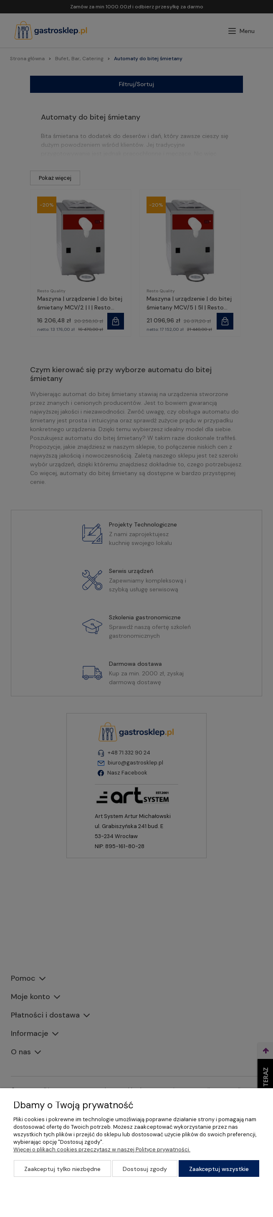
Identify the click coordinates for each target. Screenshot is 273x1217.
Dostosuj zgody (145, 1169)
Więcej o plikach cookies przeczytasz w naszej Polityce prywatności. (101, 1149)
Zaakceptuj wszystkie (219, 1169)
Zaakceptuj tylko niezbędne (62, 1169)
